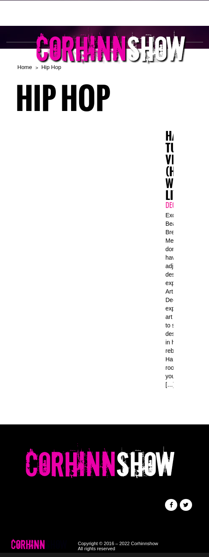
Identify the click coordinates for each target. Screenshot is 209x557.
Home (24, 67)
